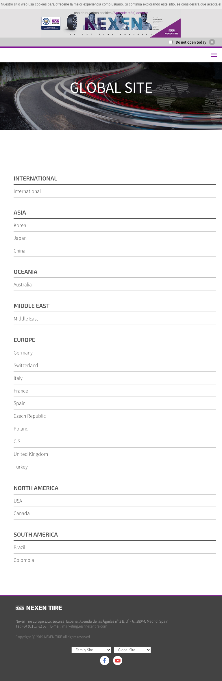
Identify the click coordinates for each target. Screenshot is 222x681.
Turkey (21, 466)
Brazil (19, 547)
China (19, 250)
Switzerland (26, 365)
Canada (22, 512)
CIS (17, 441)
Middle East (26, 318)
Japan (20, 237)
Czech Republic (30, 415)
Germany (23, 352)
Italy (18, 377)
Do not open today (191, 42)
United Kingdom (31, 453)
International (27, 190)
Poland (21, 428)
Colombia (24, 559)
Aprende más (124, 13)
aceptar (142, 13)
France (21, 390)
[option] (111, 23)
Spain (19, 402)
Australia (23, 284)
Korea (20, 225)
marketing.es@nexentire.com (84, 626)
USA (18, 500)
